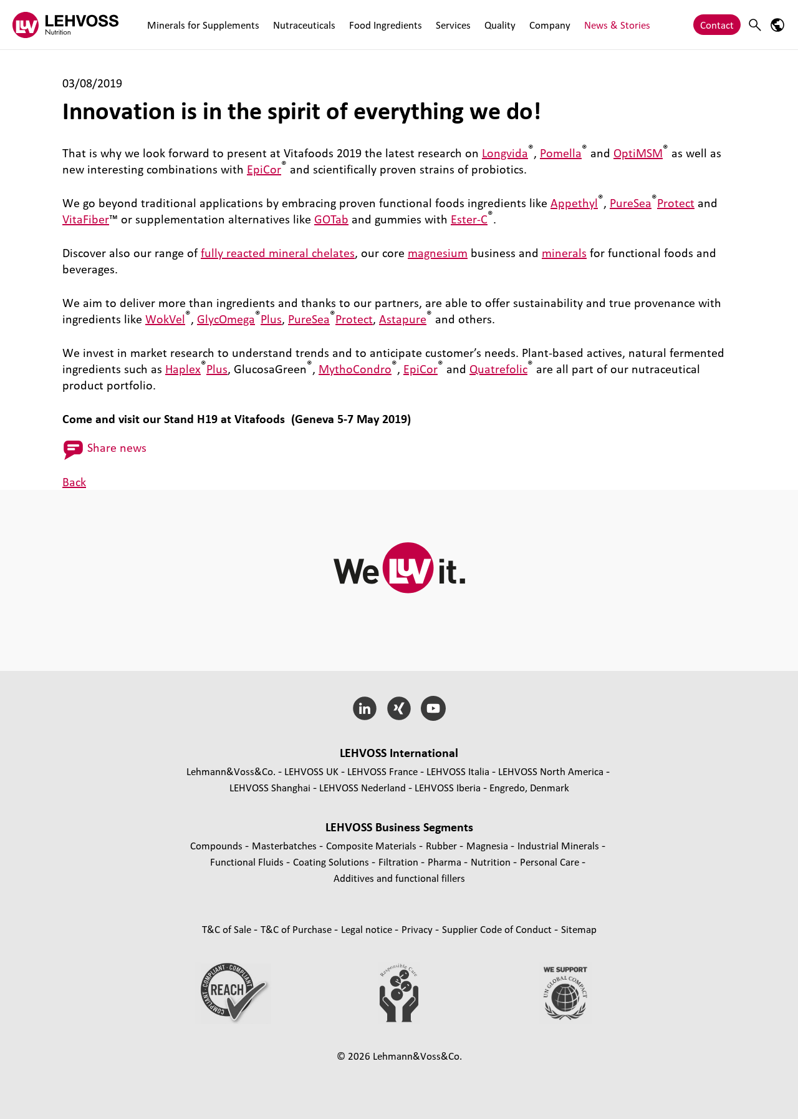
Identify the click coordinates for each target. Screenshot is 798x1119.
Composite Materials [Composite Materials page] (372, 845)
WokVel (165, 319)
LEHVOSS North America (550, 771)
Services (453, 25)
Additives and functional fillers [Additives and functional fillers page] (399, 878)
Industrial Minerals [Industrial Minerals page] (559, 845)
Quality (500, 25)
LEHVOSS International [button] (399, 753)
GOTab (331, 219)
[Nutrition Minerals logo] (65, 24)
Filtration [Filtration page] (399, 861)
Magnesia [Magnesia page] (488, 845)
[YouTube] (433, 708)
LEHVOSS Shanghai (269, 787)
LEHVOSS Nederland (362, 787)
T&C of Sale (228, 929)
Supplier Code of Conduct (498, 929)
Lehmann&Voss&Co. (231, 771)
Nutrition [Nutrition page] (492, 861)
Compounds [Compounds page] (217, 845)
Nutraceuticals (304, 25)
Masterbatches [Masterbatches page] (285, 845)
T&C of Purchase (297, 929)
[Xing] (399, 708)
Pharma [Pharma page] (446, 861)
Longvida (505, 153)
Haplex (183, 369)
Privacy (418, 929)
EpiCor (264, 169)
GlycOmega (226, 319)
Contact (717, 25)
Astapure (402, 319)
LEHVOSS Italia (457, 771)
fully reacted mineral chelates (278, 253)
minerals (564, 253)
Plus (271, 319)
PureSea (630, 203)
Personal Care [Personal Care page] (551, 861)
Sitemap (579, 929)
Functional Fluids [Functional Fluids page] (248, 861)
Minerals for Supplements (203, 25)
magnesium (438, 253)
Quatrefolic (498, 369)
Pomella (561, 153)
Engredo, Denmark (529, 787)
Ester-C (469, 219)
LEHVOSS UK (311, 771)
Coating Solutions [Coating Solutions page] (332, 861)
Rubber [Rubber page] (442, 845)
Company (549, 25)
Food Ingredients (385, 25)
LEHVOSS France (382, 771)
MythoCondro (355, 369)
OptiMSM (638, 153)
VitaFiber (85, 219)
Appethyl (574, 203)
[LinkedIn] (365, 708)
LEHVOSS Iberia (448, 787)
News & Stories (617, 25)
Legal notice (368, 929)
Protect (676, 203)
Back (74, 482)
